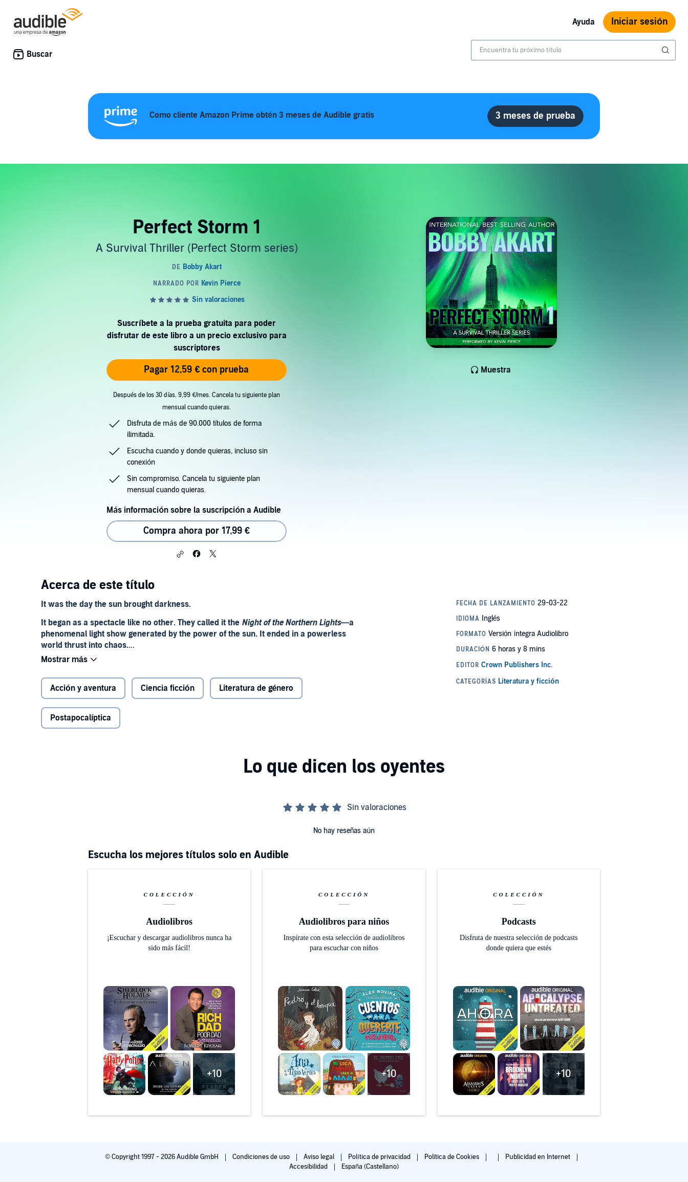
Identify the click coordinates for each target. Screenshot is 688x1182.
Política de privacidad (380, 1157)
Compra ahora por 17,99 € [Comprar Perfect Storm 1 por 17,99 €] (196, 531)
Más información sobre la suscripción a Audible (193, 510)
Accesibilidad (309, 1167)
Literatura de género (256, 689)
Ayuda (583, 22)
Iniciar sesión (639, 21)
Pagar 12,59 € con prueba (196, 369)
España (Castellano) (370, 1167)
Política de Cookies (452, 1157)
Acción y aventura (83, 689)
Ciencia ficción (168, 689)
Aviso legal (320, 1157)
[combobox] (573, 50)
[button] (180, 554)
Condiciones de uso (261, 1157)
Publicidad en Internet (538, 1157)
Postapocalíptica (80, 719)
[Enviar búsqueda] (666, 50)
